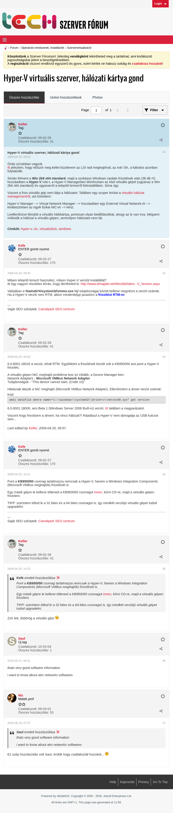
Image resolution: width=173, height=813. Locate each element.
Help (112, 782)
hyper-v (26, 229)
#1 (164, 152)
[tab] (24, 98)
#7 (164, 723)
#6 (164, 660)
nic (36, 229)
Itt (8, 167)
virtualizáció (48, 229)
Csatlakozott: (27, 138)
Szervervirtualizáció (79, 47)
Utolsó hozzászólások (66, 97)
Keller (33, 428)
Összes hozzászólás (24, 97)
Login (160, 3)
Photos (97, 97)
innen (98, 492)
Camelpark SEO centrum (56, 309)
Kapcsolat (127, 782)
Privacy (143, 782)
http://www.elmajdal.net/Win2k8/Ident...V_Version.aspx (120, 284)
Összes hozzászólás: (33, 141)
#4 (164, 474)
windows (65, 229)
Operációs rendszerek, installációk (42, 47)
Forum (14, 47)
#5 (164, 568)
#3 (164, 356)
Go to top (160, 782)
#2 (164, 273)
